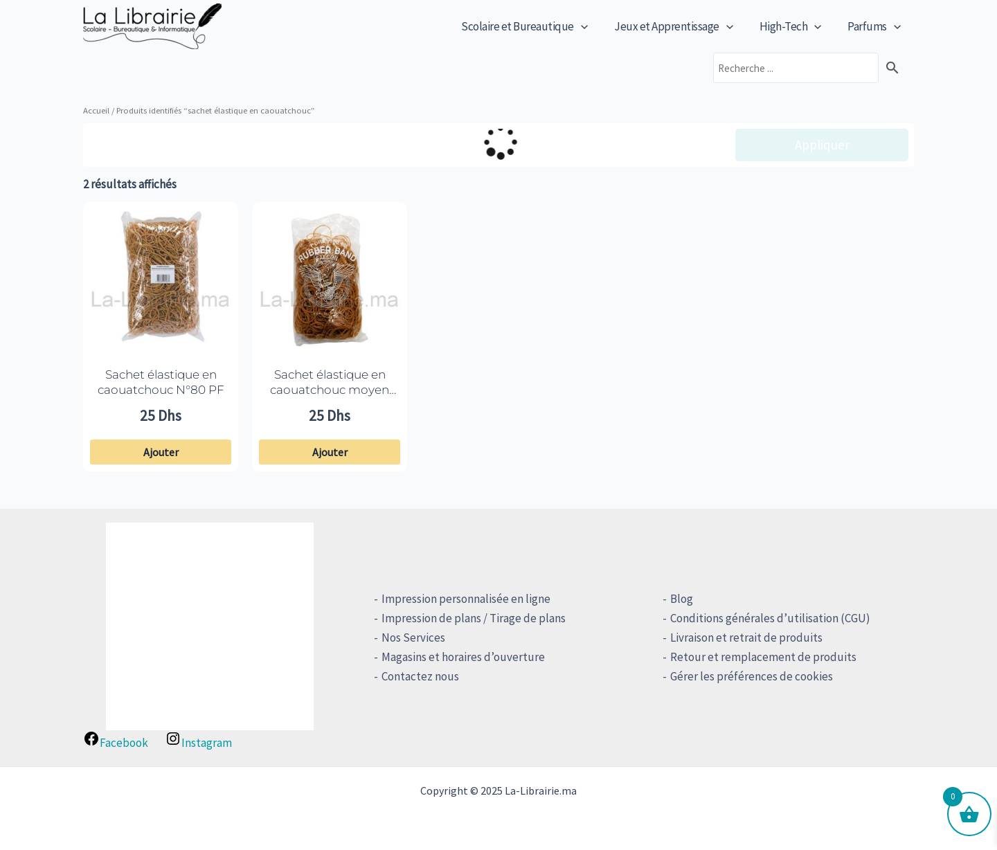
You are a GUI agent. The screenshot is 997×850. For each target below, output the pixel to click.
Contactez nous (418, 676)
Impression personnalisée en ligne (463, 598)
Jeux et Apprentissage (680, 26)
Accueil (96, 110)
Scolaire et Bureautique (534, 26)
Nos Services (411, 637)
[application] (591, 26)
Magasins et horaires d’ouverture (461, 656)
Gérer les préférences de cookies (748, 676)
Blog (678, 598)
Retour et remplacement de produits (760, 656)
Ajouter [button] (161, 452)
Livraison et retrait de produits (743, 637)
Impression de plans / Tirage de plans (471, 618)
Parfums (875, 26)
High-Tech (795, 26)
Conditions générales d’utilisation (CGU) (767, 618)
